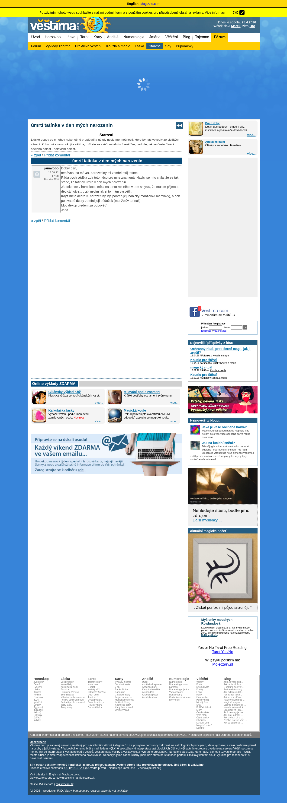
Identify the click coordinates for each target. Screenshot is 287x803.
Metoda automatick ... (235, 707)
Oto (252, 26)
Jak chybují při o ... (233, 717)
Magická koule (135, 410)
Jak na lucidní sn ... (234, 684)
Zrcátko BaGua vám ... (235, 720)
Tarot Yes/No (222, 652)
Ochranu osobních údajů (236, 734)
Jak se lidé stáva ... (233, 697)
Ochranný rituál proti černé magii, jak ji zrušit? (220, 350)
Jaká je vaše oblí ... (234, 682)
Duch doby (212, 123)
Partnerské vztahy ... (234, 689)
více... (251, 135)
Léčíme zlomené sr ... (235, 705)
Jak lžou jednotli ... (233, 715)
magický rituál (201, 367)
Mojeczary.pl (222, 664)
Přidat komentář (57, 155)
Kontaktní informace (42, 734)
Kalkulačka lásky (61, 410)
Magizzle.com (150, 4)
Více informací (215, 12)
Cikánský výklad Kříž (64, 392)
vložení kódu (219, 331)
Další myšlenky (209, 635)
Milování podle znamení (142, 392)
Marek (235, 26)
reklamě (78, 734)
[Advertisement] (144, 84)
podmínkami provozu (173, 734)
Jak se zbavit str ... (233, 722)
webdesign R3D (53, 790)
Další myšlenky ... (207, 520)
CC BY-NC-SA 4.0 (75, 768)
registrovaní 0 (64, 784)
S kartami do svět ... (234, 687)
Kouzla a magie (221, 355)
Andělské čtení (215, 141)
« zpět (36, 155)
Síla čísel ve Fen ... (233, 710)
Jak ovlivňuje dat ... (233, 692)
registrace (206, 331)
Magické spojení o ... (234, 702)
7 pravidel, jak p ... (233, 694)
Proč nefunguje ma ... (235, 712)
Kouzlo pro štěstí (203, 360)
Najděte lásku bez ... (234, 699)
